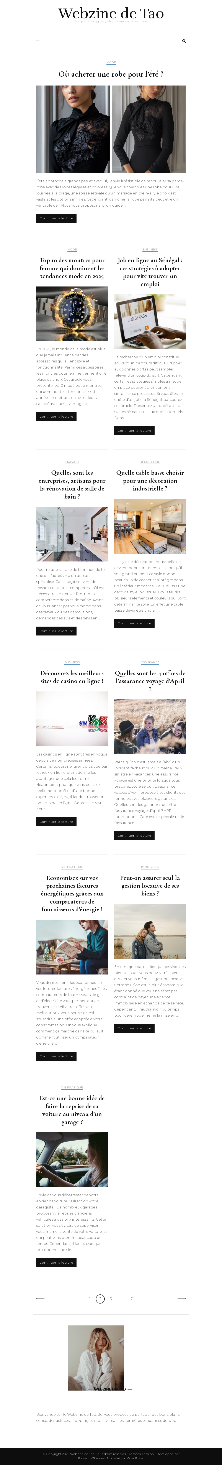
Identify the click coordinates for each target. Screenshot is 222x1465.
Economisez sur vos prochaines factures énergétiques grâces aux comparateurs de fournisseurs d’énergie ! (72, 894)
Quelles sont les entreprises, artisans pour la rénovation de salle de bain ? (72, 484)
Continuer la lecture (56, 218)
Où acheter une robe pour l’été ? (111, 74)
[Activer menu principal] (39, 42)
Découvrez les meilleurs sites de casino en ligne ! (72, 677)
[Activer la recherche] (184, 41)
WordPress (135, 1458)
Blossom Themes (91, 1458)
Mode (111, 62)
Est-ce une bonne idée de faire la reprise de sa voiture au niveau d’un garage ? (72, 1110)
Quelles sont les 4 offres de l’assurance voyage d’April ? (150, 681)
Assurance (150, 662)
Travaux (72, 462)
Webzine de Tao (111, 13)
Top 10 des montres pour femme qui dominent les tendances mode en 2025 (72, 268)
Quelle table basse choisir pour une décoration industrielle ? (150, 480)
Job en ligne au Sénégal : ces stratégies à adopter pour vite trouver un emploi (150, 272)
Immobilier (150, 867)
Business (150, 249)
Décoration (150, 462)
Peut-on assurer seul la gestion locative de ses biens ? (150, 886)
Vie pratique (72, 867)
